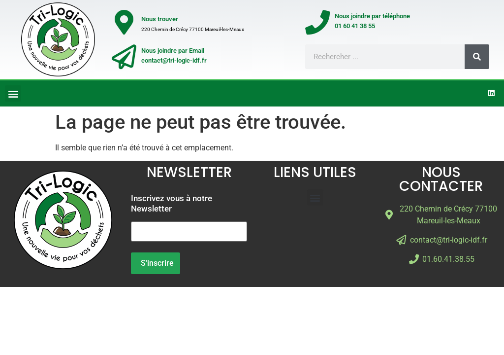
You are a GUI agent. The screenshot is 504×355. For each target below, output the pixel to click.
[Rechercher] (477, 56)
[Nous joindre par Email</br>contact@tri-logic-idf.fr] (124, 56)
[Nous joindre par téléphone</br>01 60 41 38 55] (317, 22)
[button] (13, 93)
